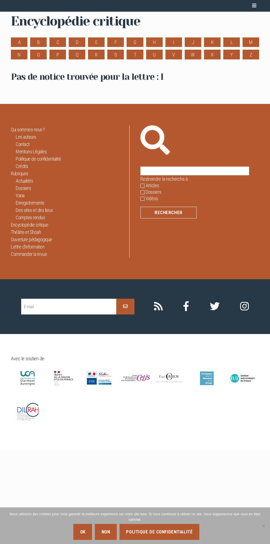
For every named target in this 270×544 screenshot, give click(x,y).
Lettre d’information (27, 340)
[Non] (263, 526)
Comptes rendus (30, 311)
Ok (83, 532)
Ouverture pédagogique (31, 333)
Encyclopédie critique (29, 319)
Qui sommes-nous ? (28, 223)
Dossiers (23, 282)
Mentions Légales (31, 245)
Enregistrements (30, 297)
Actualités (24, 275)
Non (106, 532)
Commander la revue (29, 348)
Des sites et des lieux (34, 304)
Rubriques (19, 267)
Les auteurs (26, 231)
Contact (23, 238)
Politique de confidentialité (38, 253)
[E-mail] (68, 400)
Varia (20, 289)
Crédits (22, 260)
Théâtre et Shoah (26, 326)
